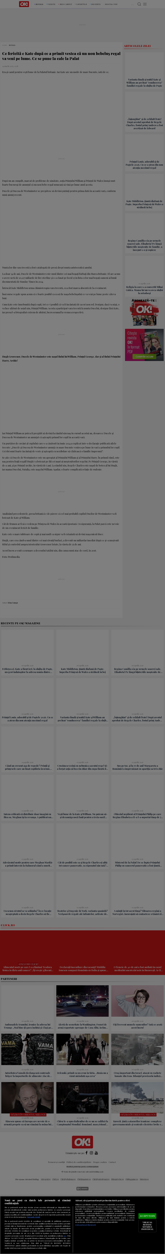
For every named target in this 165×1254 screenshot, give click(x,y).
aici (65, 1236)
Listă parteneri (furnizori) (85, 1225)
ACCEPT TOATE (147, 1216)
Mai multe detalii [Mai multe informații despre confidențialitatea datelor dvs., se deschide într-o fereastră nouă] (33, 1217)
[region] (82, 1225)
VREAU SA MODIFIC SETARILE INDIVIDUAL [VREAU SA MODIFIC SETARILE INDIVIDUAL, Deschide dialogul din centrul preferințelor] (147, 1226)
